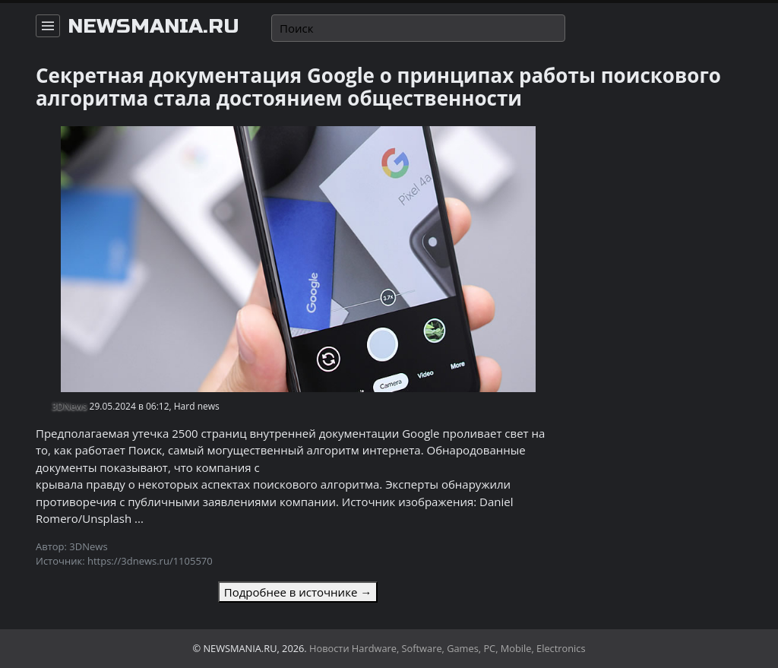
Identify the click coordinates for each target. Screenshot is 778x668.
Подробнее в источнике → (298, 592)
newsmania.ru (153, 26)
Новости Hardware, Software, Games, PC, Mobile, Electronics (447, 648)
